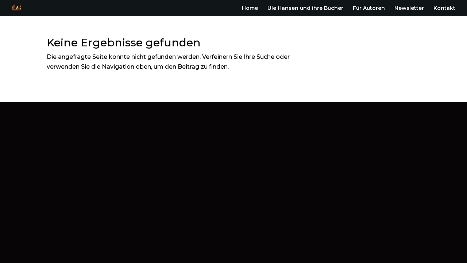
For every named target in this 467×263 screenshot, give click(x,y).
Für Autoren (369, 8)
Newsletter (409, 8)
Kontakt (444, 8)
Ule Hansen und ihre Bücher (305, 8)
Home (250, 8)
